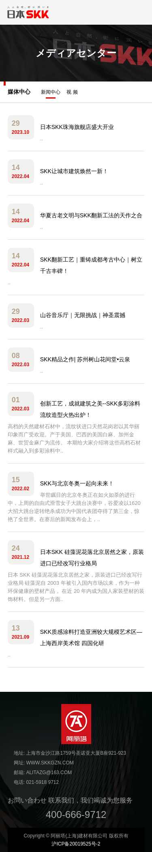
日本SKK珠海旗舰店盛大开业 (77, 127)
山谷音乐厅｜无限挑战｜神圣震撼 (82, 315)
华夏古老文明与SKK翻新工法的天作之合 (91, 215)
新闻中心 (50, 94)
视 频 (71, 92)
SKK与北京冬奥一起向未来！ (77, 483)
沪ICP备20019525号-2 (75, 844)
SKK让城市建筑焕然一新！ (74, 171)
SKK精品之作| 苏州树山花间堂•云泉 (85, 359)
